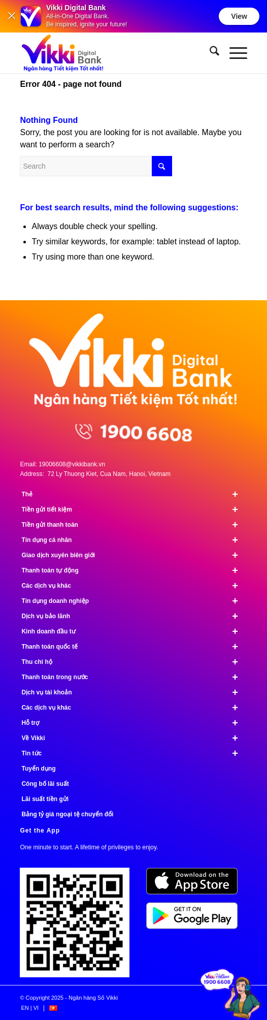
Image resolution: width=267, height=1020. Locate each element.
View (239, 16)
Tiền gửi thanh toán (134, 524)
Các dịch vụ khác (134, 585)
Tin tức (134, 753)
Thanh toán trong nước (134, 677)
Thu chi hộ (134, 662)
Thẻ (134, 494)
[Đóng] (12, 16)
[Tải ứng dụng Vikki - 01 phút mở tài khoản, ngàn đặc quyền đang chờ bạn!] (78, 926)
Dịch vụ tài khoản (134, 692)
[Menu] (233, 53)
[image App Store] (195, 885)
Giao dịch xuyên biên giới (134, 555)
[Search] (209, 53)
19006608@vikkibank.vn (72, 464)
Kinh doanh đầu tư (134, 631)
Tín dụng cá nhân (134, 540)
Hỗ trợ (134, 722)
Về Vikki (134, 738)
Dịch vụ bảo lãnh (134, 616)
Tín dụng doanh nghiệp (134, 601)
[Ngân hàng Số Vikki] (111, 53)
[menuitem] (209, 53)
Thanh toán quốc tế (134, 646)
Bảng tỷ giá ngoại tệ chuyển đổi (67, 814)
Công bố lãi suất (45, 783)
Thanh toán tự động (134, 570)
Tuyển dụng (38, 768)
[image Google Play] (195, 919)
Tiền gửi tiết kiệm (134, 509)
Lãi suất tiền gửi (45, 799)
